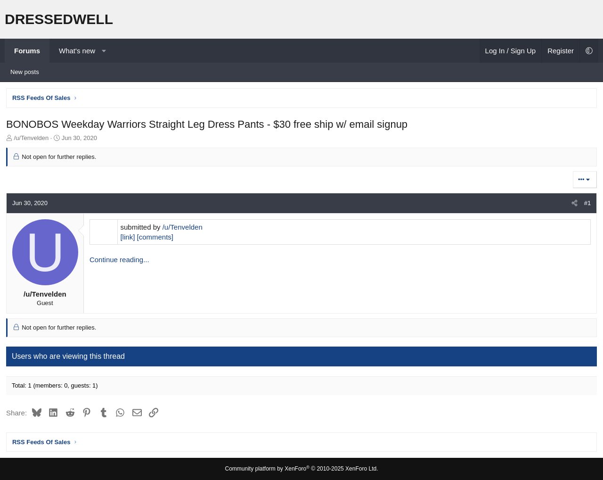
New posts (24, 71)
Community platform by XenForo (301, 468)
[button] (104, 51)
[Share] (573, 204)
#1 (586, 203)
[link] (128, 238)
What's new (77, 51)
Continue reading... (120, 261)
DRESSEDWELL (59, 19)
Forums (27, 51)
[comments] (156, 238)
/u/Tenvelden (183, 228)
